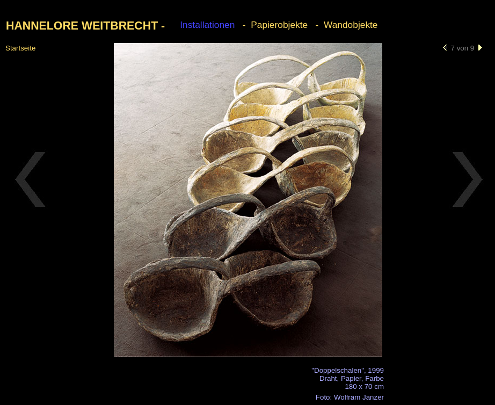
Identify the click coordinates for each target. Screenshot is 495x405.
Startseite (20, 48)
